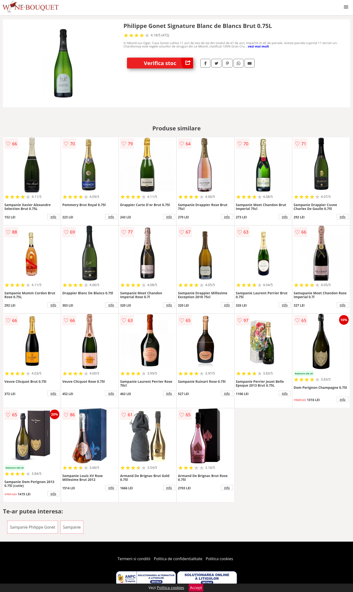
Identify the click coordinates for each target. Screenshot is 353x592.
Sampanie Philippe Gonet (32, 527)
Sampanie (72, 527)
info (53, 217)
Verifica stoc (168, 63)
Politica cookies (219, 558)
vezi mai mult (258, 46)
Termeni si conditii (134, 558)
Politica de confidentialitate (178, 558)
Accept (196, 587)
